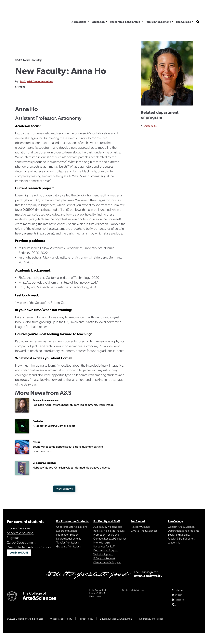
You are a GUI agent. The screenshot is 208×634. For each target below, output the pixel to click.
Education (98, 21)
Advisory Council (140, 526)
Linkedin (178, 595)
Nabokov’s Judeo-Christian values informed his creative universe (71, 467)
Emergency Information (151, 619)
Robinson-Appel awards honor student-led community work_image (73, 404)
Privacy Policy (86, 619)
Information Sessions (68, 534)
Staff (23, 81)
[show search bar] (197, 22)
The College (183, 21)
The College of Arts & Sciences (39, 22)
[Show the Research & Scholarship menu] (142, 21)
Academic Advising (20, 532)
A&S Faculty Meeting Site (107, 526)
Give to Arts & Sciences (144, 530)
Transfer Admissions (67, 542)
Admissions (79, 21)
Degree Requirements (68, 538)
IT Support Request (104, 558)
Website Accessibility (61, 619)
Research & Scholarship (125, 21)
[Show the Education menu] (106, 21)
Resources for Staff (103, 546)
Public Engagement (158, 21)
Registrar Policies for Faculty (109, 530)
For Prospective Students (72, 521)
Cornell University (12, 22)
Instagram (179, 590)
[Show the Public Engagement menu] (172, 21)
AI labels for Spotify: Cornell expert (54, 425)
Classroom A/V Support (107, 562)
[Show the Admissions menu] (88, 21)
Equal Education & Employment (116, 619)
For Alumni (138, 521)
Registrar (13, 537)
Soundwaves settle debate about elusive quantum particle (68, 446)
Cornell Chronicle (41, 451)
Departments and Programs (183, 530)
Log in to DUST (19, 552)
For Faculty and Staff (106, 521)
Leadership (174, 542)
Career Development (21, 542)
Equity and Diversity (179, 534)
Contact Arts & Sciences (182, 526)
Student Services (18, 528)
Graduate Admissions (68, 546)
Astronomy (150, 125)
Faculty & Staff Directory (181, 538)
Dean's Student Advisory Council (29, 547)
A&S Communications (40, 81)
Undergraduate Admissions (71, 526)
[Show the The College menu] (193, 21)
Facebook (179, 600)
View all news (64, 488)
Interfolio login (101, 542)
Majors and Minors (66, 530)
